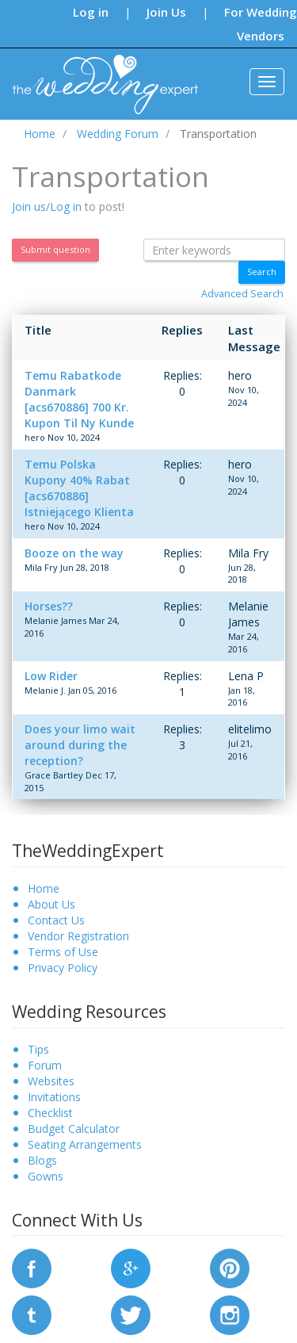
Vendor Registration (78, 935)
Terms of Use (63, 951)
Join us (29, 206)
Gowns (45, 1176)
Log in (91, 12)
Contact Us (56, 920)
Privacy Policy (62, 967)
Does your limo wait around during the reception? (80, 744)
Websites (51, 1081)
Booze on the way (74, 553)
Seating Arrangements (85, 1144)
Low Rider (51, 675)
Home (43, 888)
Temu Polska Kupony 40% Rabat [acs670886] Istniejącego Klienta (79, 488)
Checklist (50, 1112)
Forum (45, 1065)
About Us (51, 904)
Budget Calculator (74, 1128)
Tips (38, 1049)
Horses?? (49, 606)
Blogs (42, 1160)
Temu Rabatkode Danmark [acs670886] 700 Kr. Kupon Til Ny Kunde (79, 399)
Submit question (55, 249)
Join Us (166, 12)
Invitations (54, 1096)
